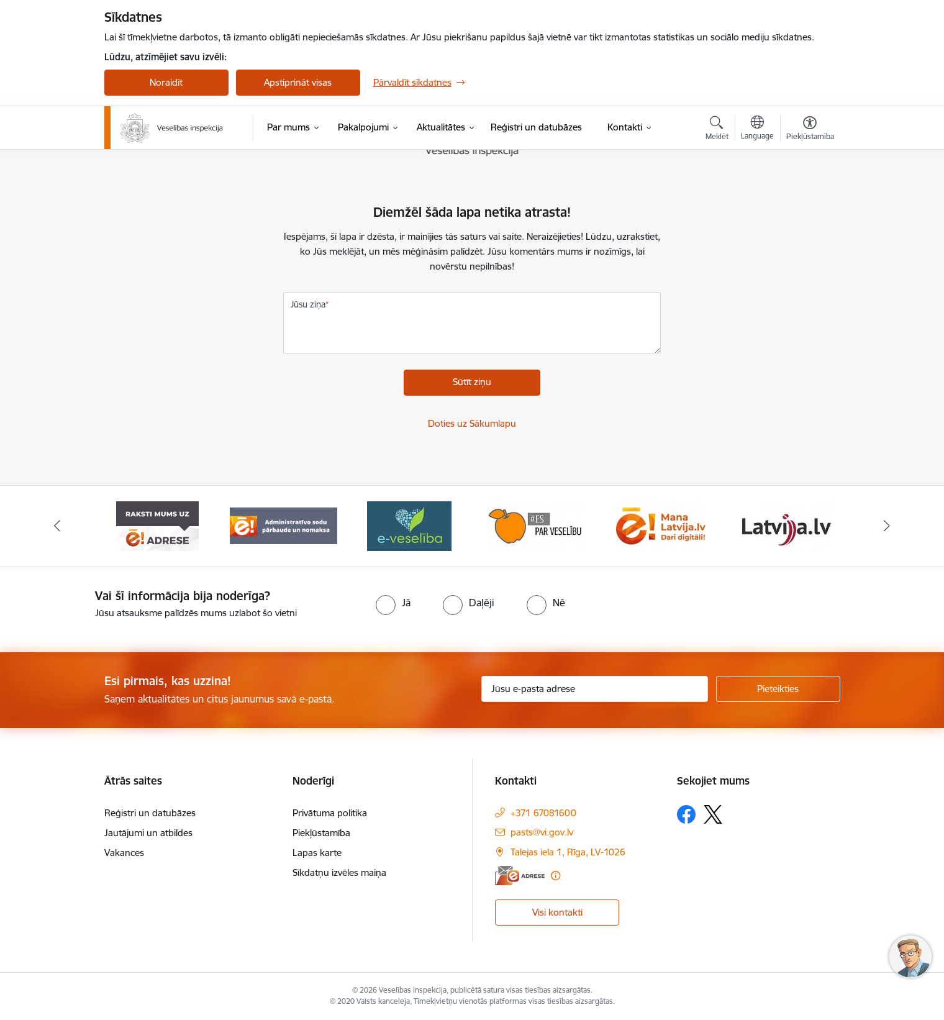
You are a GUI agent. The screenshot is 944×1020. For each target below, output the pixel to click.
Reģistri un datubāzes (150, 813)
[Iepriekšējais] (57, 526)
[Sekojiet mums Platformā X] (713, 814)
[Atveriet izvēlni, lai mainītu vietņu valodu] (757, 129)
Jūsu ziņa (308, 304)
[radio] (393, 602)
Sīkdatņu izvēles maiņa (339, 872)
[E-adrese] (520, 875)
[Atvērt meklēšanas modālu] (717, 130)
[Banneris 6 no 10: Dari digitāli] (661, 525)
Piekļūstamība (321, 833)
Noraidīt (166, 82)
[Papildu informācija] (555, 875)
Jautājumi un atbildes (148, 833)
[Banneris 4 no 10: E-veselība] (409, 525)
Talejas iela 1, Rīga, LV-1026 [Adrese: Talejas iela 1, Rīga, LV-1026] (568, 852)
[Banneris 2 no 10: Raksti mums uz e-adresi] (157, 525)
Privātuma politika (330, 813)
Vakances (124, 852)
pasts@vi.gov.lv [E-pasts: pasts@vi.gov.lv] (542, 832)
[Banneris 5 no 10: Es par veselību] (535, 525)
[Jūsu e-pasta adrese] (594, 689)
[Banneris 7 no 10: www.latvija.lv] (786, 525)
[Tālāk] (887, 526)
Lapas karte (317, 852)
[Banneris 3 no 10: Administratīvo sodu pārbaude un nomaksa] (283, 525)
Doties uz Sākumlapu (472, 423)
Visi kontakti (557, 912)
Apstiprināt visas (298, 82)
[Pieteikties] (778, 689)
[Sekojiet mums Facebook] (686, 814)
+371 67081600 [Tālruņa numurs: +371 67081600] (543, 813)
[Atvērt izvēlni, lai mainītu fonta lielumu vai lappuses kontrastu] (810, 130)
